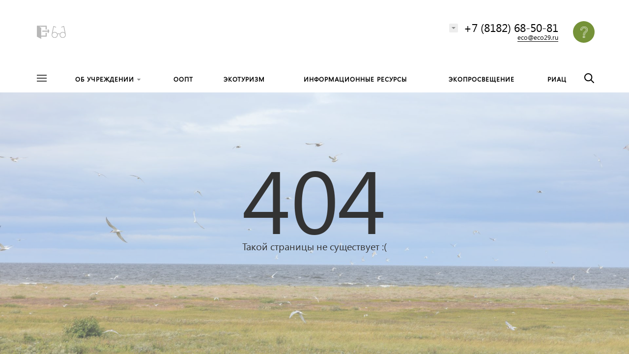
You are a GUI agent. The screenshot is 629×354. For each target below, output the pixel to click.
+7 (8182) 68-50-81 (511, 27)
